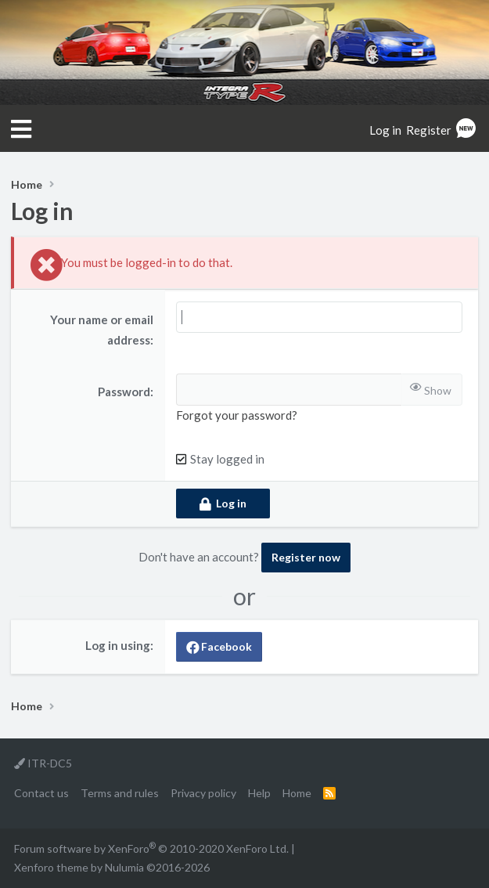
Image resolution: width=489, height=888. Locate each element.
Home (296, 793)
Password (124, 391)
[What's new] (466, 130)
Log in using (117, 645)
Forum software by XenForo (151, 848)
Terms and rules (120, 793)
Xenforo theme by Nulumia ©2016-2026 (112, 867)
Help (259, 793)
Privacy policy (203, 793)
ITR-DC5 (43, 763)
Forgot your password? (236, 415)
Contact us (41, 793)
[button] (21, 130)
